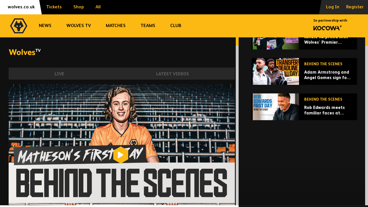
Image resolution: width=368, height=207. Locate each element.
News (45, 26)
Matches (116, 26)
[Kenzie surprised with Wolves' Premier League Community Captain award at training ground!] (304, 75)
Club (175, 26)
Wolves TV (78, 26)
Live (59, 74)
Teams (148, 26)
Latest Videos (172, 74)
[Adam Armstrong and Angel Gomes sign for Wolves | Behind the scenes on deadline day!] (304, 111)
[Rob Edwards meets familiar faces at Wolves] (304, 146)
